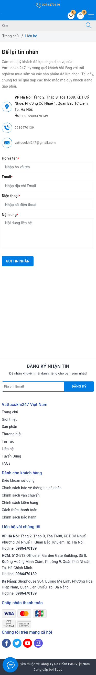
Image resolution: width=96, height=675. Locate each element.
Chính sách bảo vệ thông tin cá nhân (32, 488)
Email (7, 177)
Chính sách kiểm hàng (20, 503)
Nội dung (10, 215)
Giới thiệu (9, 419)
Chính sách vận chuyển (21, 495)
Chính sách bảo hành (19, 517)
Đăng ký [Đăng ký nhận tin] (79, 386)
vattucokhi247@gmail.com (35, 142)
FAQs (6, 463)
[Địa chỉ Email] (33, 386)
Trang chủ (10, 412)
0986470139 (48, 5)
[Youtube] (27, 643)
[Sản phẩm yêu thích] (71, 15)
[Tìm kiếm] (88, 25)
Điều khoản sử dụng (18, 480)
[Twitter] (17, 643)
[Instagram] (38, 643)
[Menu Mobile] (89, 15)
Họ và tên (10, 158)
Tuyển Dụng (11, 456)
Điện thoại (11, 196)
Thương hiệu (12, 434)
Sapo (58, 669)
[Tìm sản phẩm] (40, 25)
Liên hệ (8, 449)
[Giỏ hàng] (80, 15)
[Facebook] (6, 643)
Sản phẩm (10, 427)
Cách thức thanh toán (19, 510)
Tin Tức (8, 441)
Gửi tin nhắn (17, 261)
